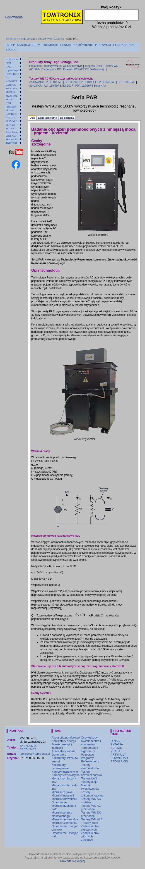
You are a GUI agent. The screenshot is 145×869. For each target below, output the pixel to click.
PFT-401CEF (89, 82)
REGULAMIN (119, 761)
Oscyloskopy (89, 737)
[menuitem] (10, 45)
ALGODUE (12, 59)
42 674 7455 (28, 749)
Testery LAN (89, 778)
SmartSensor (12, 132)
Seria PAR (35, 85)
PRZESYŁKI (103, 45)
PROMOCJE (50, 45)
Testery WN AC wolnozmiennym (63, 66)
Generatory (58, 754)
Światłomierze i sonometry (91, 742)
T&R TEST (11, 143)
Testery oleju (97, 69)
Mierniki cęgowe (61, 792)
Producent (35, 66)
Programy (87, 758)
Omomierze (59, 802)
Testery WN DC (51, 69)
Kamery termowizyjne (65, 775)
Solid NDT (11, 135)
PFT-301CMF (54, 82)
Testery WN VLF (91, 819)
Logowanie (14, 17)
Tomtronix (12, 38)
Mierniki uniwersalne (64, 819)
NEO (8, 103)
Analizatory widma (63, 751)
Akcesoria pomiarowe (65, 737)
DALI (9, 66)
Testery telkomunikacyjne (92, 793)
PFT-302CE (72, 82)
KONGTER (12, 81)
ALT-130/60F (51, 85)
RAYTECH (11, 114)
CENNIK (65, 45)
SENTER (10, 124)
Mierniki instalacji (62, 795)
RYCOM (10, 117)
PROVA (10, 110)
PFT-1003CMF (126, 82)
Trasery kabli (89, 822)
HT (7, 77)
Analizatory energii (63, 741)
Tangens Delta (93, 66)
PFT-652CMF (107, 82)
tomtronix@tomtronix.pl (35, 753)
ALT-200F (67, 85)
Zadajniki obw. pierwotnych (90, 827)
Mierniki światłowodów (90, 787)
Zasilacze (87, 839)
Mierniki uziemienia (64, 822)
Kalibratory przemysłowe (60, 766)
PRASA (116, 751)
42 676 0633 (28, 746)
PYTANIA (117, 744)
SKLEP (10, 45)
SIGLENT (11, 128)
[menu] (13, 101)
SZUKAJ (11, 49)
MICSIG (10, 99)
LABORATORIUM (28, 45)
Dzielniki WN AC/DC (75, 69)
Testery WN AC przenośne (91, 807)
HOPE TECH (12, 74)
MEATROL (11, 95)
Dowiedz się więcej (72, 861)
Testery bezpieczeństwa (91, 773)
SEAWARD (11, 121)
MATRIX (10, 92)
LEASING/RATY (123, 45)
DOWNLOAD (119, 758)
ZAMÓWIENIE (83, 45)
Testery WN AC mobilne (91, 800)
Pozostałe (87, 754)
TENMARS (12, 139)
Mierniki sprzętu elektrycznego (61, 814)
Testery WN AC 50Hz (51, 38)
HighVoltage (28, 38)
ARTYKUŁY (118, 754)
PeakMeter (11, 106)
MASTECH (12, 88)
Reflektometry (90, 761)
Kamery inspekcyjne (64, 771)
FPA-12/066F (83, 85)
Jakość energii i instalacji (61, 746)
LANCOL (11, 84)
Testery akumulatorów (90, 766)
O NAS (115, 741)
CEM (8, 63)
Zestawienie (36, 82)
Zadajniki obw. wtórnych (90, 834)
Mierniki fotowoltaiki (64, 799)
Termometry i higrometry (89, 749)
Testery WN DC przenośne (91, 814)
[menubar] (72, 47)
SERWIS (116, 747)
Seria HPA (100, 85)
